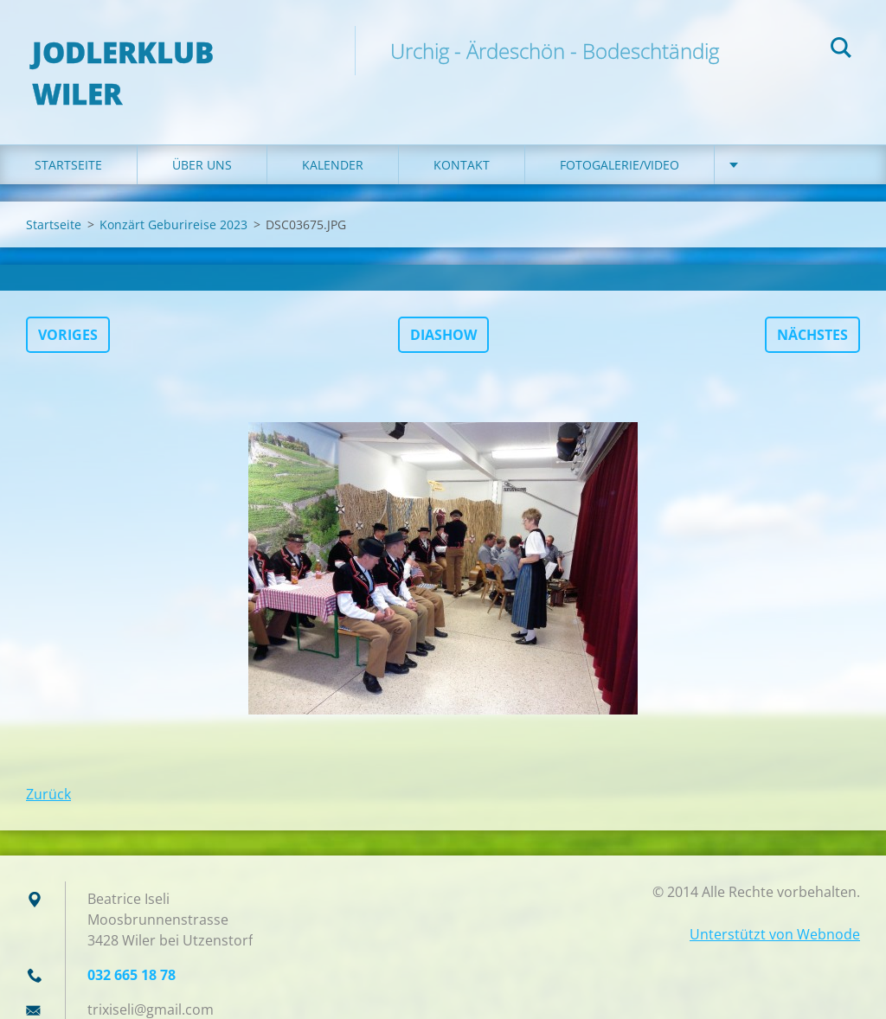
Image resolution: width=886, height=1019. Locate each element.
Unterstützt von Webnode (775, 900)
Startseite (68, 131)
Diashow (443, 301)
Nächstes (812, 301)
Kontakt (461, 131)
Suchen (841, 50)
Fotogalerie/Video (619, 131)
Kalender (332, 131)
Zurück (48, 760)
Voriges (68, 301)
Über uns (202, 131)
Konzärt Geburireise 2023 (173, 191)
